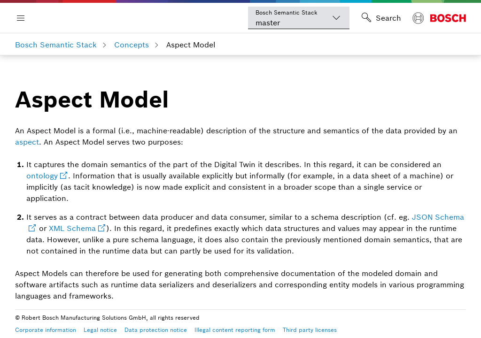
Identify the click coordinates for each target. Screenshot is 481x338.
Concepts (131, 44)
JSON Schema (438, 217)
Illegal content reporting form (234, 329)
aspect (27, 141)
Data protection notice (155, 329)
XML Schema (72, 228)
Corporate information (45, 329)
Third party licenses (310, 329)
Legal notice (100, 329)
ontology (42, 175)
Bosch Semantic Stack (56, 44)
